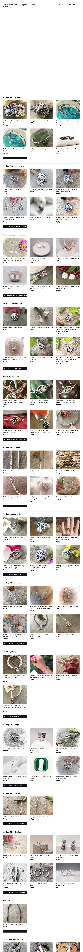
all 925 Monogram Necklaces (14, 285)
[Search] (79, 5)
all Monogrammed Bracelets (14, 356)
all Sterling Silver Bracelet (14, 75)
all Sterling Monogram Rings (15, 492)
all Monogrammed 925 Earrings (15, 212)
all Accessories (10, 848)
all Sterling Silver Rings (13, 702)
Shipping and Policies (9, 943)
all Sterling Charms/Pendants (15, 144)
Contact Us (6, 945)
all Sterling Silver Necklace (14, 560)
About (63, 4)
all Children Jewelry (12, 633)
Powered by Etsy (61, 943)
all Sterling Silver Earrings (14, 810)
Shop (58, 4)
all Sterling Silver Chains (14, 423)
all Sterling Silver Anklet (14, 741)
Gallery (69, 4)
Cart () (74, 4)
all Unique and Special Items (14, 919)
